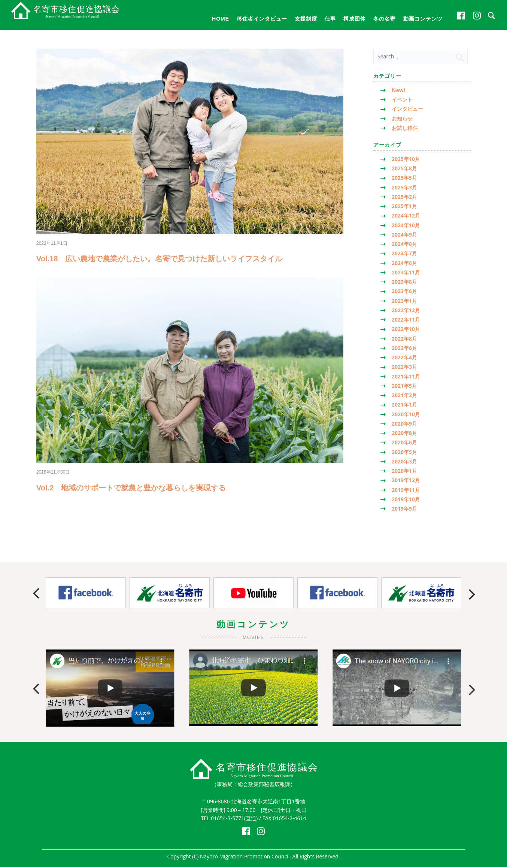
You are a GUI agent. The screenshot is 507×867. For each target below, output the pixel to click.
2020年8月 (404, 432)
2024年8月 (404, 243)
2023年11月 (406, 272)
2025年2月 (404, 196)
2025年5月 (404, 177)
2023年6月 (404, 291)
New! (398, 90)
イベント (402, 99)
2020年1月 (404, 470)
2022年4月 (404, 357)
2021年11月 (406, 376)
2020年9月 (404, 423)
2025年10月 (406, 158)
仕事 (330, 19)
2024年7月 (404, 253)
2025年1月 (404, 206)
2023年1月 (404, 300)
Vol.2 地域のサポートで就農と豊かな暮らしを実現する (131, 488)
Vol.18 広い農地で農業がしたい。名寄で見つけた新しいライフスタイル (159, 259)
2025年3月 (404, 187)
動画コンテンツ (423, 19)
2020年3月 (404, 461)
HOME (220, 19)
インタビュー (407, 108)
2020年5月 (404, 452)
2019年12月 (406, 480)
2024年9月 (404, 234)
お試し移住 (405, 127)
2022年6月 (404, 348)
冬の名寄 (384, 19)
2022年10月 (406, 328)
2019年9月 (404, 508)
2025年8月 (404, 168)
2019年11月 (406, 489)
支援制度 (306, 19)
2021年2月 (404, 395)
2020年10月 (406, 414)
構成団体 (354, 19)
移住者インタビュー (262, 19)
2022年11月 (406, 319)
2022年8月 (404, 338)
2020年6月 (404, 442)
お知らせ (402, 118)
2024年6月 (404, 263)
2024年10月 (406, 225)
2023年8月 (404, 281)
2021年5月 (404, 385)
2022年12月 (406, 310)
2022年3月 (404, 366)
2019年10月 (406, 499)
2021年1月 (404, 404)
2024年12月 (406, 215)
